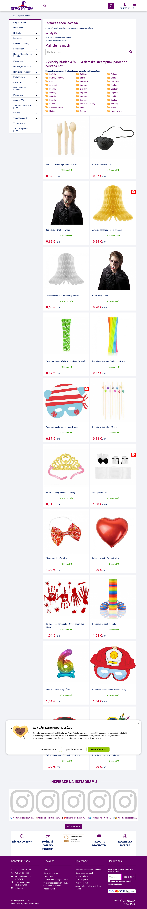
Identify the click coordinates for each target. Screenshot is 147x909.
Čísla (51, 81)
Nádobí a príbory (118, 111)
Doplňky (114, 96)
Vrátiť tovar (48, 876)
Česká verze (34, 903)
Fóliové (52, 103)
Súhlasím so (120, 882)
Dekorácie (84, 81)
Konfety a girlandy (87, 103)
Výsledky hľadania (24, 16)
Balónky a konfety (56, 78)
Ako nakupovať (81, 879)
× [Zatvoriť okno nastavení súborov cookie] (138, 723)
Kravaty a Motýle (56, 107)
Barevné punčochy (21, 43)
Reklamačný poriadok (84, 873)
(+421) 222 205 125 (23, 869)
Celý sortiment (19, 22)
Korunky (114, 103)
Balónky (52, 74)
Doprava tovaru (81, 883)
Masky (83, 107)
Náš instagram (73, 826)
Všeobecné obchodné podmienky (89, 869)
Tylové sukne (19, 123)
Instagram (19, 888)
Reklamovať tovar (50, 873)
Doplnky (83, 85)
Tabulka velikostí (82, 876)
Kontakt (46, 869)
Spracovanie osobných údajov (55, 879)
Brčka (82, 78)
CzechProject (127, 901)
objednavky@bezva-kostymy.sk (23, 877)
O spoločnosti (49, 888)
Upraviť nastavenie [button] (74, 749)
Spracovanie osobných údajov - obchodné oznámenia (56, 884)
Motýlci (114, 107)
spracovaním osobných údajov (120, 882)
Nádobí (52, 111)
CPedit (133, 904)
